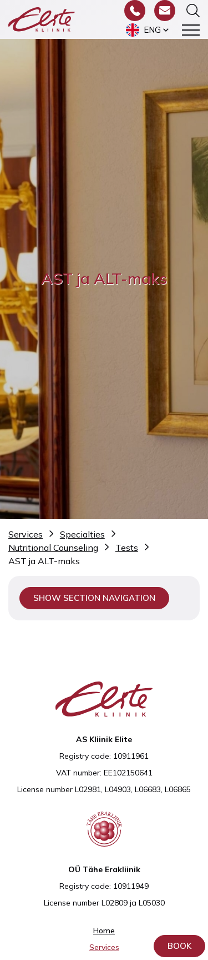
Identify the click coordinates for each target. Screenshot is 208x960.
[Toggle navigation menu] (191, 30)
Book (179, 946)
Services (104, 947)
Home (104, 931)
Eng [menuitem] (152, 29)
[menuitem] (148, 30)
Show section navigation (94, 598)
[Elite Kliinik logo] (41, 18)
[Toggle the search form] (193, 10)
